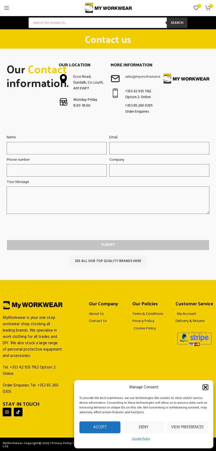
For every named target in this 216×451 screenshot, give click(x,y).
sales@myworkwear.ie (142, 77)
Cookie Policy (141, 438)
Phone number (18, 160)
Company (116, 160)
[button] (205, 387)
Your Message (18, 182)
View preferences (187, 427)
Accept (100, 427)
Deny (143, 427)
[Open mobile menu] (6, 8)
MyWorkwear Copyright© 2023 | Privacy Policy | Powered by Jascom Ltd (53, 444)
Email (113, 137)
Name (11, 137)
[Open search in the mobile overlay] (108, 22)
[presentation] (47, 227)
